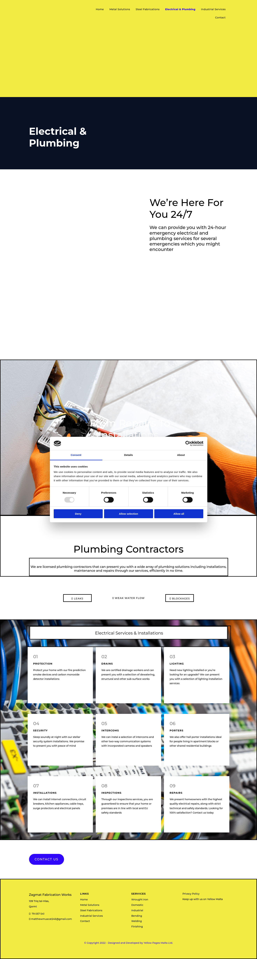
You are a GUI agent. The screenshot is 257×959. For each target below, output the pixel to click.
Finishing (137, 926)
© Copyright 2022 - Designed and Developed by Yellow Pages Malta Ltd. (128, 942)
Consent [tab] (76, 454)
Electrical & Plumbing (180, 9)
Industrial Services (213, 9)
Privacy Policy (190, 893)
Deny (78, 513)
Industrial (137, 910)
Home (100, 9)
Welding (136, 921)
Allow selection (128, 513)
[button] (46, 859)
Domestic (137, 905)
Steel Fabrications (148, 9)
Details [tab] (128, 454)
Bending (136, 915)
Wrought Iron (139, 899)
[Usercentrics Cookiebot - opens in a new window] (188, 443)
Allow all (179, 513)
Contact (220, 17)
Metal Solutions (119, 9)
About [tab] (181, 454)
